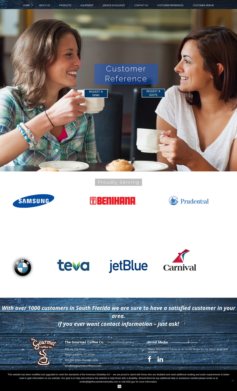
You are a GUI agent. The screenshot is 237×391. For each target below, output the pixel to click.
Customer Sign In (203, 5)
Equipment (87, 5)
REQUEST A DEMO (96, 93)
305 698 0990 (73, 360)
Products (65, 5)
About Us (44, 5)
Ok (119, 386)
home (26, 5)
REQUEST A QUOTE (153, 93)
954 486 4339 (90, 360)
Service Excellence (114, 5)
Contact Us (141, 5)
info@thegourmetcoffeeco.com (83, 365)
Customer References (170, 5)
